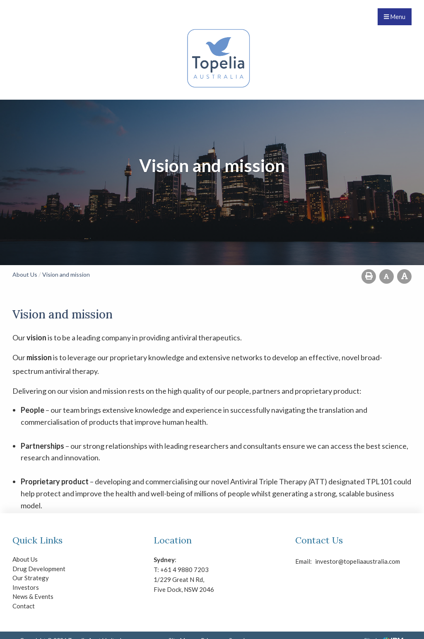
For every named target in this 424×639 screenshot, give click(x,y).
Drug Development (38, 568)
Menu (394, 16)
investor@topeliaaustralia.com (322, 561)
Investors (25, 587)
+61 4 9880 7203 (184, 569)
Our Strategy (30, 578)
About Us (25, 559)
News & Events (32, 596)
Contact (23, 606)
